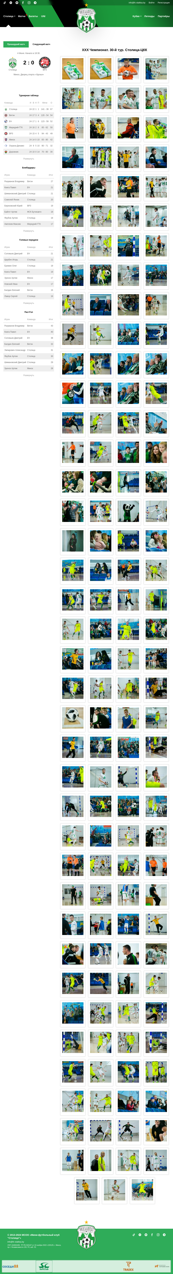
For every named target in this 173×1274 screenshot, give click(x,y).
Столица (8, 16)
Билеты (33, 16)
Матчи (21, 16)
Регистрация (164, 3)
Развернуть (28, 159)
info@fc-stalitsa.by (137, 3)
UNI (43, 16)
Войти (151, 3)
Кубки (136, 16)
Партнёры (164, 16)
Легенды (149, 16)
